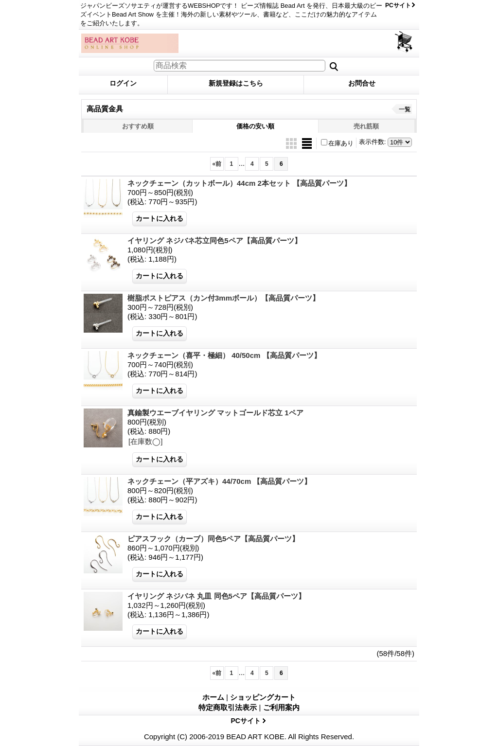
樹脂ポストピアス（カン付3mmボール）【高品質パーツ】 (223, 298)
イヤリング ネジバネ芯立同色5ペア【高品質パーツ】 (214, 240)
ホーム (213, 697)
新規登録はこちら (236, 83)
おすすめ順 (138, 126)
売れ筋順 (366, 126)
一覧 (404, 109)
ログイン (123, 83)
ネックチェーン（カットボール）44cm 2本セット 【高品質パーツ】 (239, 183)
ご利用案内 (281, 707)
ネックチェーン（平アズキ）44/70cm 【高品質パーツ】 (219, 481)
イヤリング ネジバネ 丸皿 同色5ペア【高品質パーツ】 (216, 596)
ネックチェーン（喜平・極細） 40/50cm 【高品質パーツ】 (224, 355)
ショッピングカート (404, 42)
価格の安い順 (255, 126)
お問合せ (361, 83)
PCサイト (398, 5)
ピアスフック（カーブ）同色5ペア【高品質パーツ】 (213, 538)
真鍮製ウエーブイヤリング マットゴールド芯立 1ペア (215, 413)
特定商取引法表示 (227, 707)
